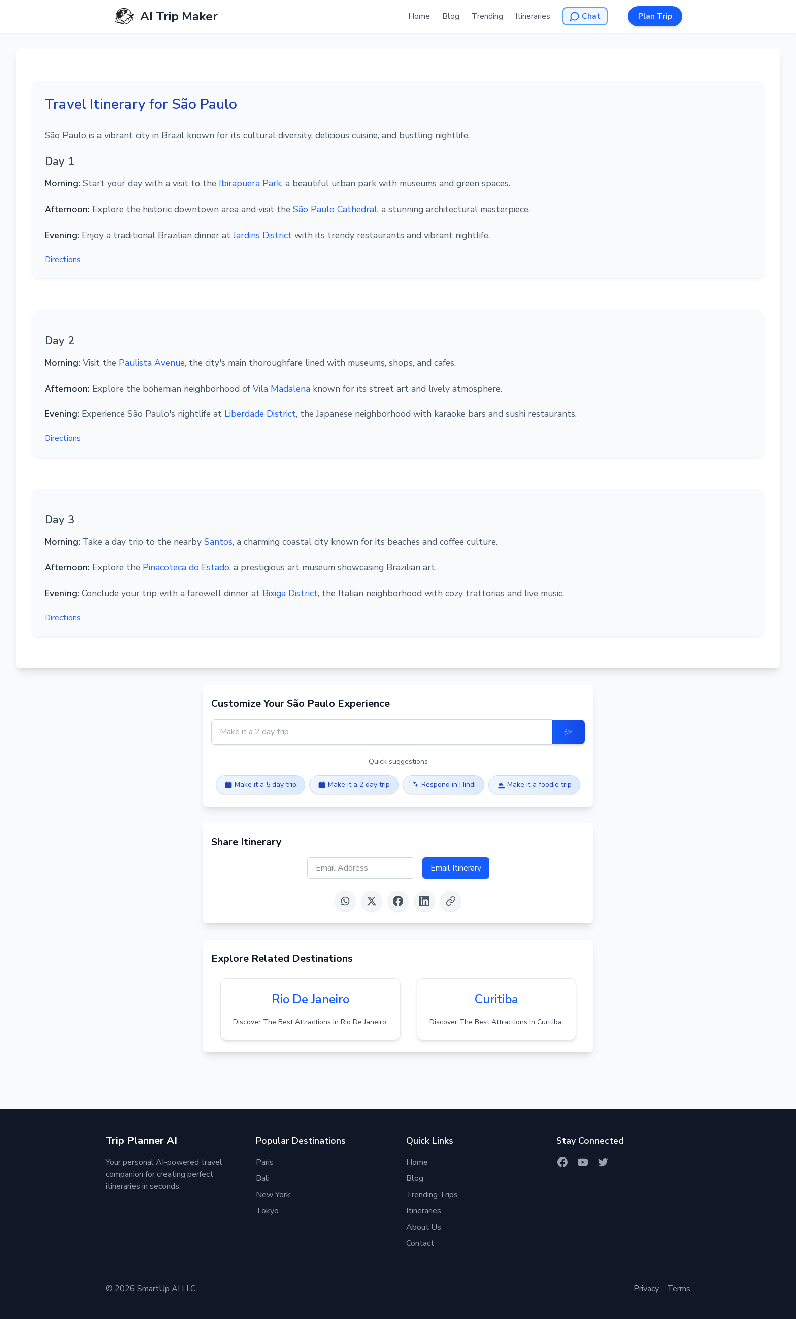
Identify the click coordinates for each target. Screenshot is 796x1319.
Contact (420, 1243)
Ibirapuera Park (250, 183)
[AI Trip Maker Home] (166, 16)
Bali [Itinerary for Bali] (263, 1178)
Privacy (646, 1288)
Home (419, 16)
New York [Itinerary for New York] (273, 1194)
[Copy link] (451, 901)
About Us (423, 1227)
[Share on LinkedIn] (424, 901)
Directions (63, 259)
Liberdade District (260, 414)
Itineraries (532, 16)
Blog (450, 16)
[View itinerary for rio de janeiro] (310, 1009)
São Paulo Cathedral (335, 209)
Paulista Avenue (152, 363)
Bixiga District (290, 593)
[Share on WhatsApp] (345, 901)
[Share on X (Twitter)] (371, 901)
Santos (218, 542)
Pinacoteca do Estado (186, 567)
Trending (487, 16)
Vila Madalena (281, 388)
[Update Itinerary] (568, 732)
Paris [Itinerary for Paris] (265, 1162)
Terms (678, 1288)
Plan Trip (655, 16)
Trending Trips (432, 1194)
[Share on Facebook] (398, 901)
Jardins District (262, 235)
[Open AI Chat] (585, 16)
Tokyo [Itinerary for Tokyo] (267, 1210)
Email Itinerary (455, 868)
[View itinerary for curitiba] (496, 1009)
